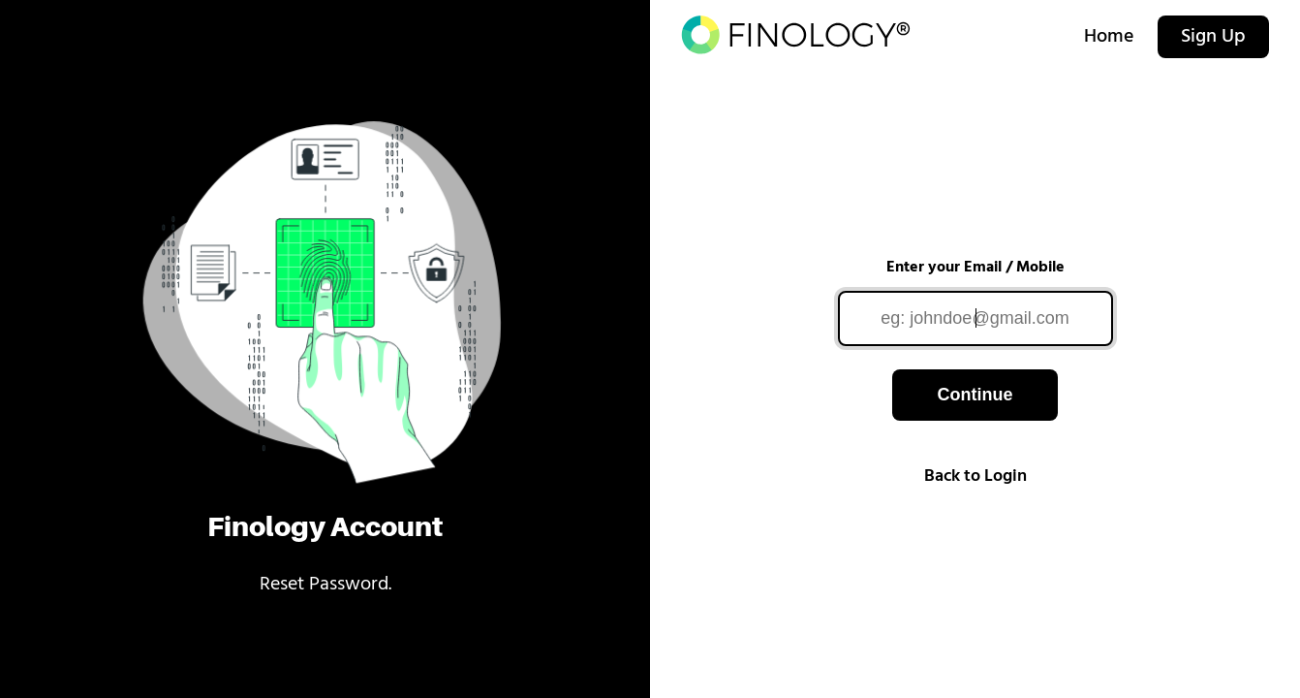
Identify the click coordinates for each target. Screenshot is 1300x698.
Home (1109, 37)
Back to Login (975, 476)
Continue (974, 394)
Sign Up (1213, 37)
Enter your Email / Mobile (975, 267)
